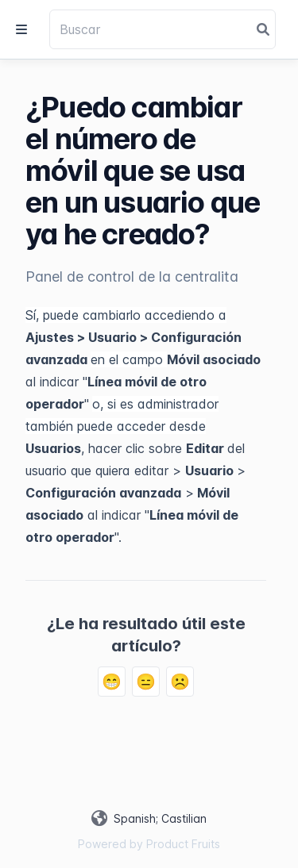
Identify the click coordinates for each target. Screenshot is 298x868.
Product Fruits (183, 844)
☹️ (180, 681)
